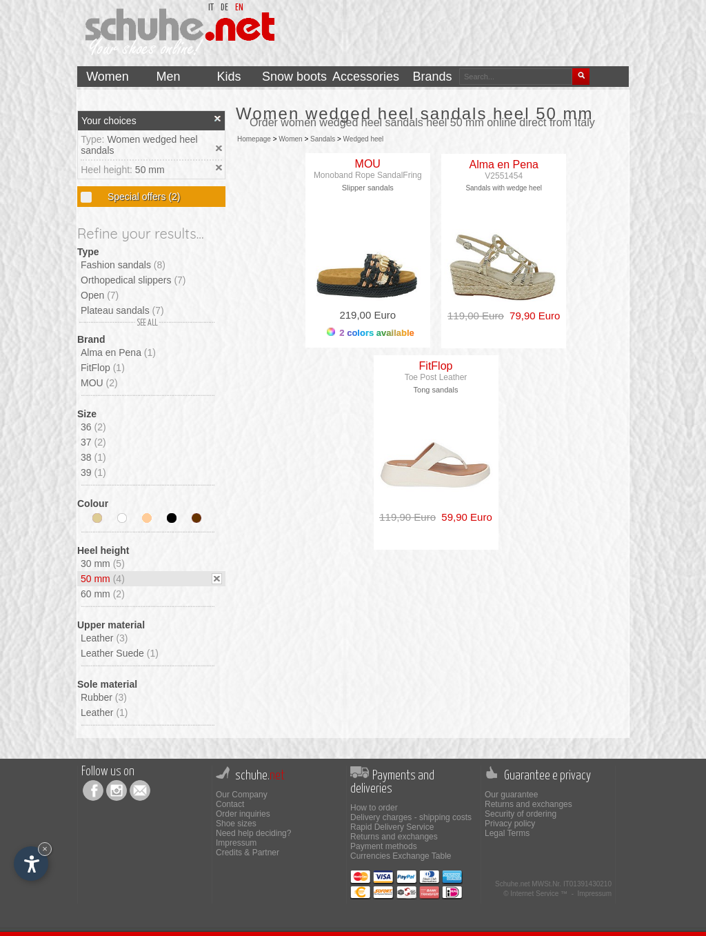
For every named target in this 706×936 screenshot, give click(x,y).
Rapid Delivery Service (392, 827)
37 (93, 442)
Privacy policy (510, 823)
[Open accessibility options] (31, 863)
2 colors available (370, 333)
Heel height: (108, 169)
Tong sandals (436, 390)
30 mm (103, 563)
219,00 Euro (367, 315)
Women (290, 139)
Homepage (254, 139)
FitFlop (103, 367)
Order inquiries (243, 814)
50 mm (150, 169)
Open (100, 295)
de (224, 7)
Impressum (236, 843)
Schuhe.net (512, 884)
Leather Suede (120, 653)
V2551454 (504, 176)
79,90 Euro (532, 315)
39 (93, 472)
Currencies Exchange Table (401, 856)
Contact (230, 804)
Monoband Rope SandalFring (368, 175)
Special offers (142, 196)
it (211, 7)
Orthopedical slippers (133, 280)
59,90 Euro (464, 517)
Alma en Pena (118, 352)
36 (93, 426)
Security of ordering (520, 814)
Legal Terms (507, 833)
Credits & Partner (247, 852)
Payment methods (383, 846)
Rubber (104, 697)
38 (93, 457)
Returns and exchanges (394, 837)
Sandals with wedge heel (503, 188)
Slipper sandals (368, 187)
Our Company (242, 794)
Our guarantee (511, 794)
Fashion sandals (123, 264)
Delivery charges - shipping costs (411, 817)
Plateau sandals (122, 310)
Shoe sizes (236, 823)
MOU (99, 382)
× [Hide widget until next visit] (45, 849)
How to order (374, 808)
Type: (94, 139)
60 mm (103, 593)
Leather (104, 638)
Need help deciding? (253, 833)
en (239, 7)
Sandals (322, 139)
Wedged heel (363, 139)
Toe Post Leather (436, 377)
